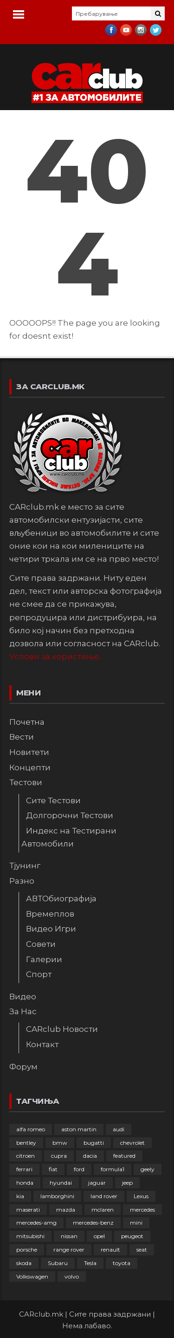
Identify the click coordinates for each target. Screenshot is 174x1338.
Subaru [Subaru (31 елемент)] (58, 1262)
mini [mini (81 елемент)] (136, 1222)
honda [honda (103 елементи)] (24, 1182)
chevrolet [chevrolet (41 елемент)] (132, 1142)
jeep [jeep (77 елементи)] (127, 1182)
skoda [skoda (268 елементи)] (24, 1262)
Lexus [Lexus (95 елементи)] (141, 1196)
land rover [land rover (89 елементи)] (103, 1196)
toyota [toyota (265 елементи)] (121, 1262)
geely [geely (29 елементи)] (148, 1169)
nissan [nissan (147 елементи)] (69, 1236)
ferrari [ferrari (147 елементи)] (24, 1169)
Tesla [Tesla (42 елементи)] (90, 1262)
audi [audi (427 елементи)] (118, 1129)
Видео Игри (51, 928)
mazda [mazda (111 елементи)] (65, 1209)
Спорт (39, 974)
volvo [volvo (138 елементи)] (71, 1276)
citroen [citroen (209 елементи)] (25, 1155)
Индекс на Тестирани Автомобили (68, 837)
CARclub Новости (62, 1029)
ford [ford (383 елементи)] (79, 1169)
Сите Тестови (53, 800)
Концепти (30, 767)
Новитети (29, 752)
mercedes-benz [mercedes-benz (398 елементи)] (93, 1222)
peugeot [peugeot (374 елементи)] (132, 1236)
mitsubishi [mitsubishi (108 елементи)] (30, 1236)
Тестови (25, 782)
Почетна (27, 722)
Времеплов (50, 913)
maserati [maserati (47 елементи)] (28, 1209)
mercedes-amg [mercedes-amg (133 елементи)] (36, 1222)
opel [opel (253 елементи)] (99, 1236)
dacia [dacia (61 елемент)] (90, 1155)
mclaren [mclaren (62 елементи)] (102, 1209)
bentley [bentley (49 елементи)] (26, 1142)
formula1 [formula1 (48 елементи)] (112, 1169)
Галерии (44, 959)
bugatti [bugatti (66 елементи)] (94, 1142)
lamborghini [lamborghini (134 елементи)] (57, 1196)
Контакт (42, 1044)
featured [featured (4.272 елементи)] (124, 1155)
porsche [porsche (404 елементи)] (26, 1249)
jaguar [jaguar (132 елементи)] (97, 1182)
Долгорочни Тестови (69, 815)
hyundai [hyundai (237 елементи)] (61, 1182)
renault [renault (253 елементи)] (110, 1249)
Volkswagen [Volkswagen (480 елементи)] (32, 1276)
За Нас (23, 1011)
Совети (41, 944)
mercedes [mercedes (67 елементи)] (142, 1209)
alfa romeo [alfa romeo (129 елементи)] (30, 1129)
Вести (21, 736)
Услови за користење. (55, 656)
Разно (21, 880)
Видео (22, 996)
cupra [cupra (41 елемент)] (59, 1155)
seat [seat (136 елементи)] (141, 1249)
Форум (23, 1066)
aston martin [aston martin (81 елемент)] (79, 1129)
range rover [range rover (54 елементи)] (68, 1249)
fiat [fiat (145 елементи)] (53, 1169)
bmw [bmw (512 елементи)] (59, 1142)
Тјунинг (24, 865)
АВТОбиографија (61, 898)
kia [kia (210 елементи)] (20, 1196)
